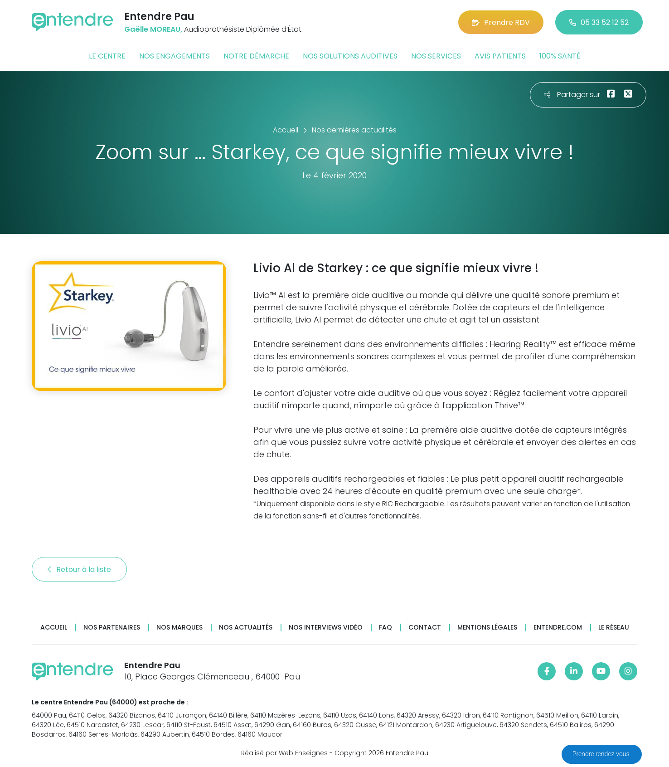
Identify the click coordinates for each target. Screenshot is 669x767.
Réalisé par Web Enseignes (284, 752)
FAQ (385, 627)
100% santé (560, 56)
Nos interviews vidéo (326, 627)
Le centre (107, 56)
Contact (424, 627)
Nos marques (179, 627)
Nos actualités (245, 627)
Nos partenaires (111, 627)
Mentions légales (487, 627)
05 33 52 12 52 (599, 22)
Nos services (436, 56)
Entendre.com (557, 627)
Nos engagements (174, 56)
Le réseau (613, 627)
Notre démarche (256, 56)
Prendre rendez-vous (601, 753)
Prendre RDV (501, 22)
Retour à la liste (79, 569)
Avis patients (500, 56)
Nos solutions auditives (350, 56)
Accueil (53, 627)
